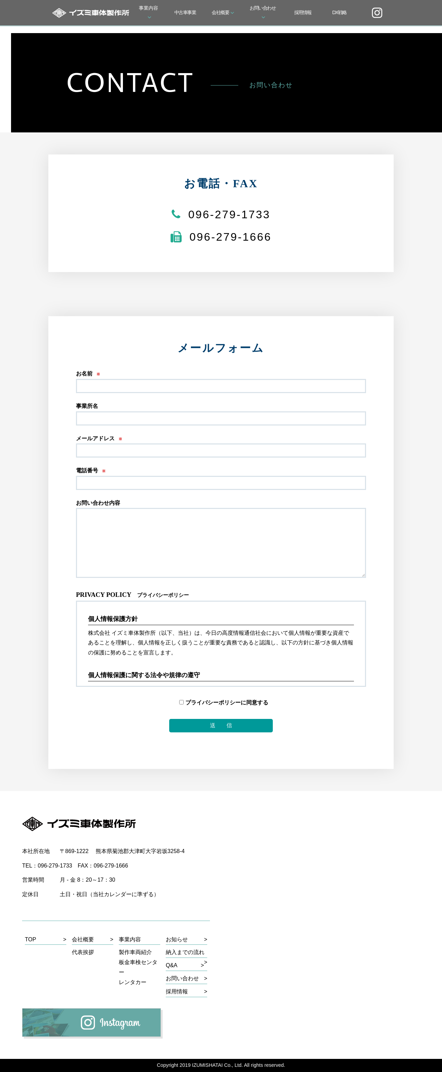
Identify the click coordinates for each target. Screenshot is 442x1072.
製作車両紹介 (135, 952)
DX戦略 (339, 12)
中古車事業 (185, 12)
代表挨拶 (83, 952)
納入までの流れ (185, 952)
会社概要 (223, 12)
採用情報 (302, 12)
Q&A (171, 965)
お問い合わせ (263, 11)
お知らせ (177, 939)
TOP (30, 939)
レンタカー (132, 982)
